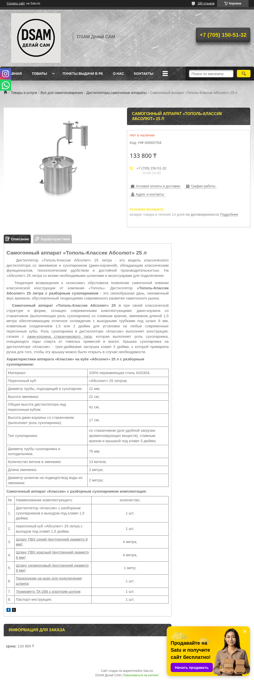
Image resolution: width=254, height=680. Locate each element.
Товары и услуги (24, 93)
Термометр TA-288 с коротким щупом (48, 591)
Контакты (143, 74)
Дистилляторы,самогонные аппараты (116, 93)
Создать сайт (16, 3)
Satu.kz (148, 671)
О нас (118, 74)
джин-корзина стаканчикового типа (59, 336)
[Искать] (244, 73)
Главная (13, 74)
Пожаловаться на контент (141, 675)
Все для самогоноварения (62, 93)
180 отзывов (206, 3)
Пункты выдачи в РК (83, 74)
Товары (39, 74)
